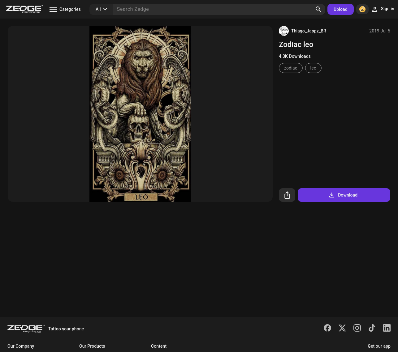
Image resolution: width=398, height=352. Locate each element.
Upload (341, 9)
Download (342, 195)
